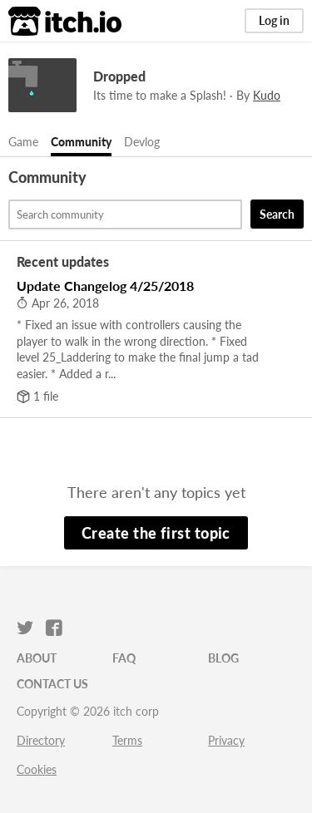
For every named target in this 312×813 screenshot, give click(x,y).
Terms (127, 740)
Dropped (119, 76)
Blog (223, 658)
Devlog (142, 142)
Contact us (52, 684)
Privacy (226, 740)
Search (277, 214)
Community (81, 142)
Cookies (37, 769)
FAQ (124, 658)
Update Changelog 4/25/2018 (105, 285)
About (37, 658)
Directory (41, 740)
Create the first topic (156, 533)
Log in (274, 20)
